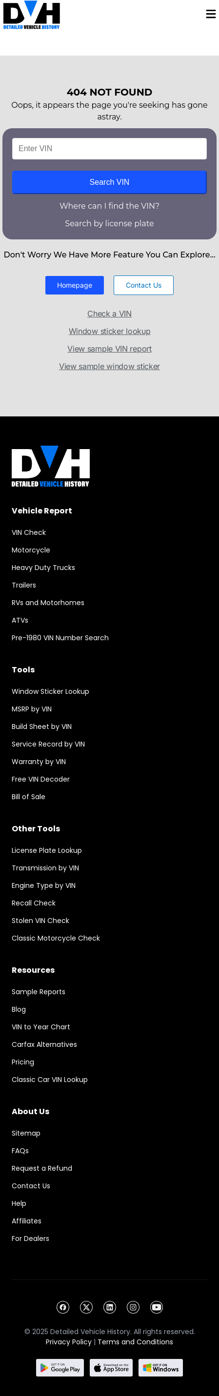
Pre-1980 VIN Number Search (60, 638)
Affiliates (26, 1221)
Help (19, 1203)
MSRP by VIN (32, 709)
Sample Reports (38, 992)
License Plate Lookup (47, 850)
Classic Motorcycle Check (56, 938)
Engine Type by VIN (44, 885)
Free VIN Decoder (41, 779)
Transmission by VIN (45, 868)
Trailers (24, 585)
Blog (19, 1009)
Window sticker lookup (110, 331)
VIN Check (29, 532)
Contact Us (31, 1186)
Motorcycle (31, 550)
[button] (74, 285)
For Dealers (30, 1238)
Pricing (23, 1062)
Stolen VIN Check (40, 920)
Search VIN (110, 182)
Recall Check (34, 903)
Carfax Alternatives (44, 1044)
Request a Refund (42, 1168)
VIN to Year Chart (41, 1027)
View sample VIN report (109, 349)
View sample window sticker (109, 366)
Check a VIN (109, 313)
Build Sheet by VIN (42, 726)
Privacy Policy (69, 1342)
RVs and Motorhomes (48, 603)
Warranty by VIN (39, 762)
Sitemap (26, 1133)
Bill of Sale (28, 797)
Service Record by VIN (48, 744)
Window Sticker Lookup (50, 691)
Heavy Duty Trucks (43, 567)
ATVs (20, 620)
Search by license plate (109, 223)
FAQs (20, 1151)
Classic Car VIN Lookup (50, 1079)
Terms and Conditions (135, 1342)
